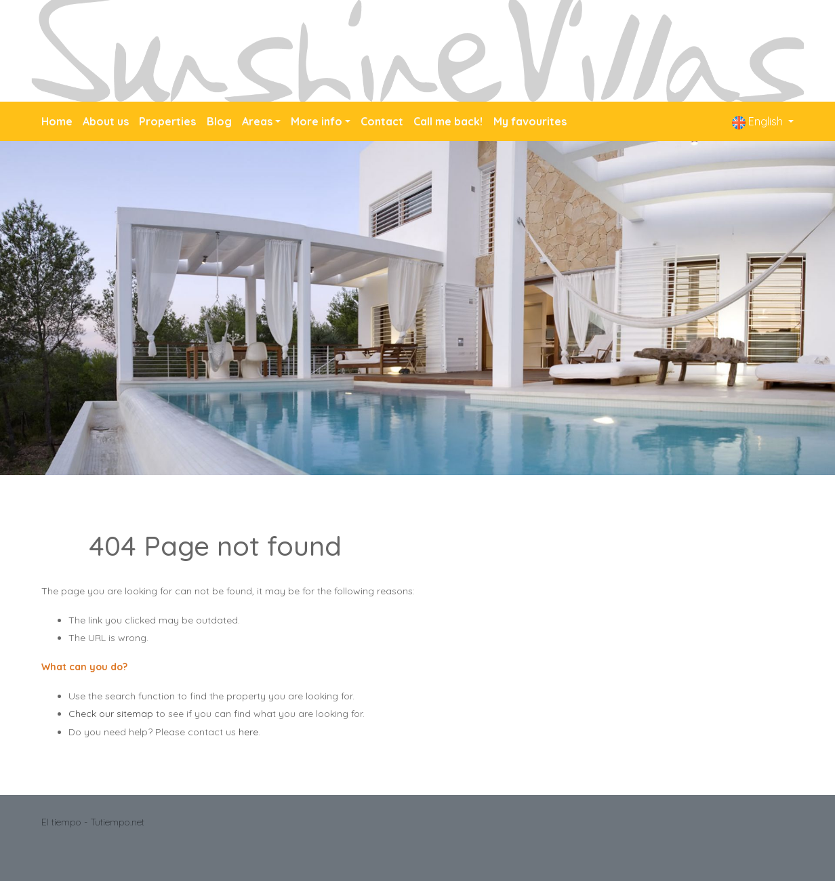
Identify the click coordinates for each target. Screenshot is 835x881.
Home (57, 121)
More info (316, 121)
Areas (257, 121)
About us (106, 121)
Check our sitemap (110, 714)
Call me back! (448, 121)
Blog (219, 121)
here (248, 732)
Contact (382, 121)
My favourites (530, 121)
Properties (167, 121)
